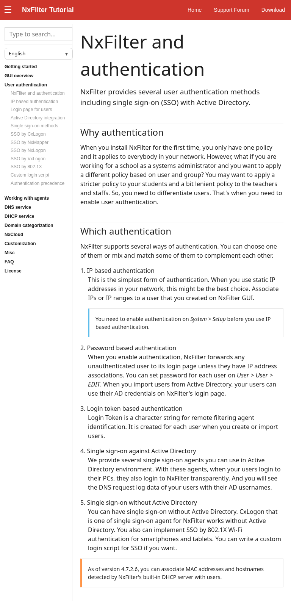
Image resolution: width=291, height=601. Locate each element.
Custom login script (30, 175)
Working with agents (27, 198)
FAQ (9, 262)
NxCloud (14, 234)
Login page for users (31, 109)
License (13, 271)
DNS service (18, 207)
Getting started (21, 66)
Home (195, 10)
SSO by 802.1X (26, 166)
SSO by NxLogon (28, 150)
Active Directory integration (38, 118)
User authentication (26, 85)
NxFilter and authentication (38, 93)
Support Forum (231, 10)
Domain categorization (29, 225)
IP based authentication (34, 101)
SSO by (28, 134)
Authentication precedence (37, 183)
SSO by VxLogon (28, 158)
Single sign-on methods (34, 125)
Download (273, 10)
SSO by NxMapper (29, 142)
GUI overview (19, 75)
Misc (10, 252)
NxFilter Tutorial (48, 10)
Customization (20, 243)
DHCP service (19, 216)
